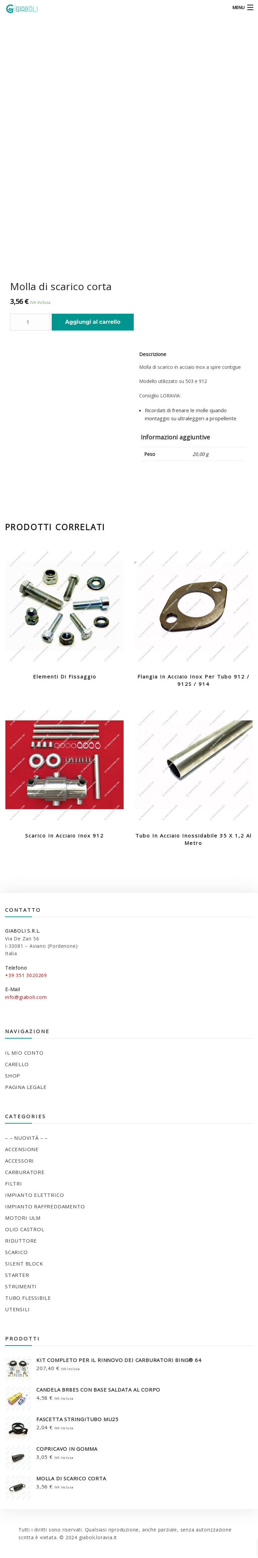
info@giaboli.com (26, 997)
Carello (17, 1064)
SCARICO (16, 1252)
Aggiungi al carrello (92, 322)
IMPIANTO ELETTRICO (34, 1195)
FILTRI (13, 1183)
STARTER (17, 1275)
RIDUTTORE (21, 1240)
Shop (12, 1075)
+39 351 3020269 (26, 975)
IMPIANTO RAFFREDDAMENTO (45, 1206)
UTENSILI (17, 1309)
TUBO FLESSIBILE (28, 1297)
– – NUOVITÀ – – (26, 1137)
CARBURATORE (25, 1172)
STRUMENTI (21, 1286)
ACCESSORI (19, 1160)
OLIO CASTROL (24, 1229)
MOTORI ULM (23, 1217)
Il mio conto (24, 1052)
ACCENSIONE (22, 1149)
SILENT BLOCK (24, 1263)
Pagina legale (25, 1087)
